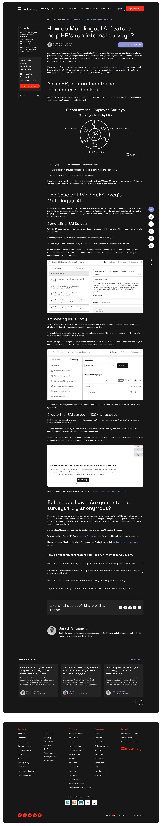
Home (49, 19)
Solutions (73, 9)
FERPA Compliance (24, 767)
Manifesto (22, 738)
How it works (23, 742)
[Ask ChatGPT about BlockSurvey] (67, 802)
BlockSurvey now (94, 536)
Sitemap (98, 775)
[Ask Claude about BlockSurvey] (74, 802)
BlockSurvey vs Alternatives (80, 788)
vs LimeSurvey (74, 754)
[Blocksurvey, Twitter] (20, 815)
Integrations (100, 742)
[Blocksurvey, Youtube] (35, 815)
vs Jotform (73, 771)
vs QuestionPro (75, 746)
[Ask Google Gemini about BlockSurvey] (87, 802)
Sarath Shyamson (66, 43)
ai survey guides (59, 19)
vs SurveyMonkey (76, 734)
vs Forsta (72, 758)
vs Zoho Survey (75, 779)
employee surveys (116, 67)
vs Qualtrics (73, 738)
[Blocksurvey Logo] (27, 9)
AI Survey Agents (101, 746)
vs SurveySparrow (76, 750)
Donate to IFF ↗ (101, 763)
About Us (21, 734)
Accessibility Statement (27, 771)
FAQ (96, 767)
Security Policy (23, 763)
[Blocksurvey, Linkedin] (30, 815)
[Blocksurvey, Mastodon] (40, 815)
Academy (98, 750)
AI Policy (21, 758)
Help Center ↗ (100, 771)
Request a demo (127, 738)
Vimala (71, 691)
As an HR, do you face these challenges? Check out (28, 34)
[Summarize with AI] (151, 209)
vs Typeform (74, 775)
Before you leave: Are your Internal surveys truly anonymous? (28, 49)
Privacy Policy (23, 754)
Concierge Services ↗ (129, 742)
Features (62, 9)
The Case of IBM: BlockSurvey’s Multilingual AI (26, 42)
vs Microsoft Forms (76, 783)
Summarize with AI (130, 45)
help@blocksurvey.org (129, 734)
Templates (99, 754)
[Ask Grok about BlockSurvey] (94, 802)
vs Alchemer (74, 742)
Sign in (119, 9)
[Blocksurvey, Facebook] (25, 815)
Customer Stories (24, 746)
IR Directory (99, 758)
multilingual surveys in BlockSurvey (113, 491)
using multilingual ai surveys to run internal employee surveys (89, 19)
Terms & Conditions (25, 775)
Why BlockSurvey (24, 750)
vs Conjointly (74, 767)
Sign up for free (135, 9)
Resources (86, 9)
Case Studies (106, 9)
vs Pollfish (73, 763)
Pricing (96, 9)
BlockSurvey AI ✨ (47, 9)
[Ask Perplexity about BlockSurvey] (81, 802)
